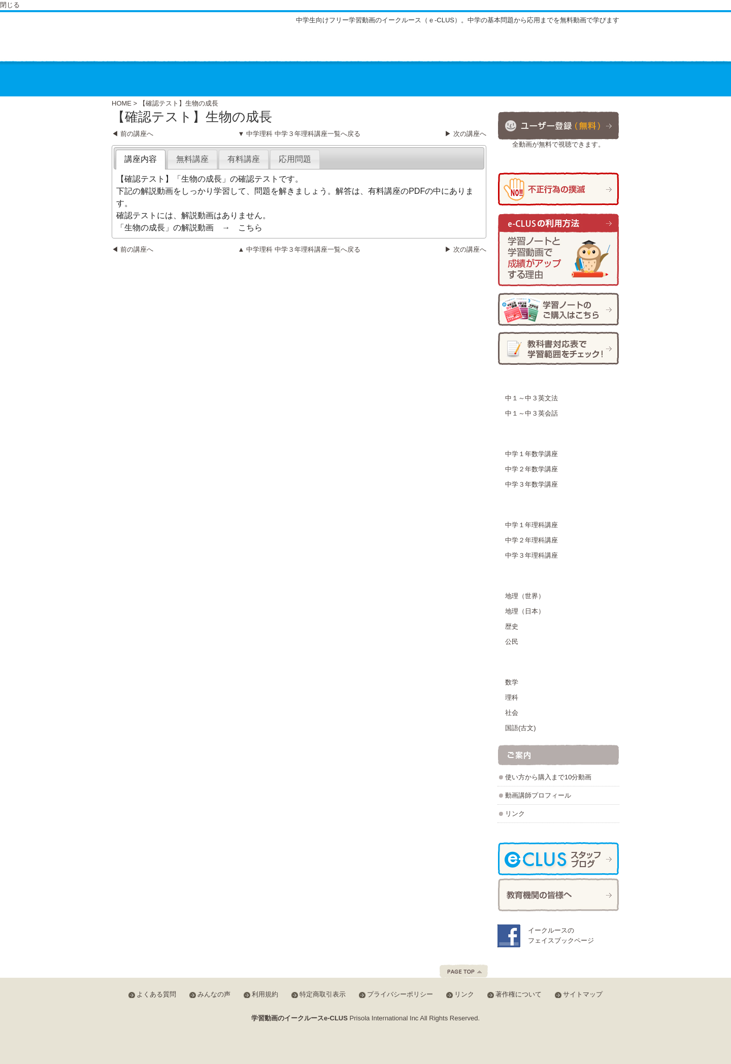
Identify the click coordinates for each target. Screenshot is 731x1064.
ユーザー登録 (558, 125)
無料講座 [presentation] (192, 159)
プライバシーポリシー (400, 994)
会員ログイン (585, 45)
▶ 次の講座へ (465, 134)
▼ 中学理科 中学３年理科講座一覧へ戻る (299, 134)
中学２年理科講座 (531, 540)
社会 (511, 712)
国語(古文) (520, 728)
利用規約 (265, 994)
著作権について (518, 994)
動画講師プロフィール (538, 795)
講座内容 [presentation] (140, 159)
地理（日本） (525, 611)
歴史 (511, 626)
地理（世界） (525, 596)
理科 (511, 697)
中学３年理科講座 (531, 555)
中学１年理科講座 (531, 525)
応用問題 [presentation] (295, 159)
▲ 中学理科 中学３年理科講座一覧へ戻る (299, 249)
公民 (511, 641)
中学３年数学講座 (531, 484)
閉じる (10, 5)
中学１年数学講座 (531, 454)
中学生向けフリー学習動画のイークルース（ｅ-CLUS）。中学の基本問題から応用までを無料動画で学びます (457, 20)
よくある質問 (464, 47)
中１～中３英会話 (531, 413)
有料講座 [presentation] (243, 159)
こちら (250, 227)
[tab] (140, 159)
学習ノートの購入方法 (558, 309)
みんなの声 (520, 47)
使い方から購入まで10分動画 (548, 777)
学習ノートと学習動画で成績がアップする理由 (558, 250)
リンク (515, 813)
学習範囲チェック (558, 348)
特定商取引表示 (323, 994)
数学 (511, 682)
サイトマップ (404, 47)
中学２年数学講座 (531, 469)
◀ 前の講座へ (132, 134)
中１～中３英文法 (531, 398)
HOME (121, 103)
